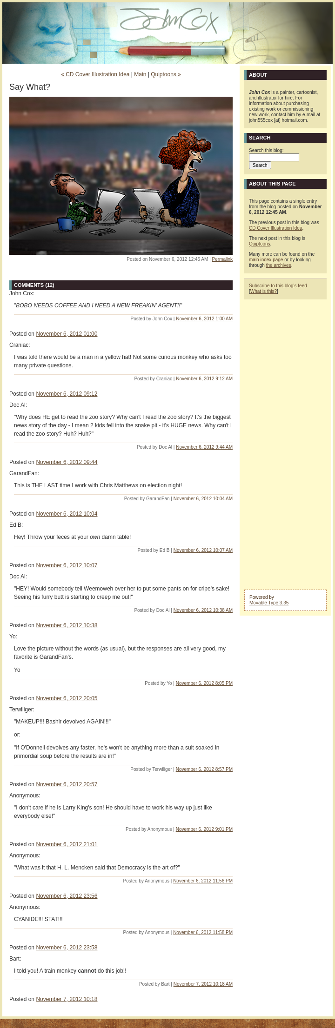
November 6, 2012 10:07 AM (203, 550)
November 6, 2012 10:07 (66, 565)
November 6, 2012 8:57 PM (204, 769)
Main (140, 74)
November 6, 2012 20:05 (66, 698)
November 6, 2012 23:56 (66, 896)
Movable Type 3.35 (268, 602)
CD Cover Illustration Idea (275, 228)
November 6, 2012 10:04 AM (203, 498)
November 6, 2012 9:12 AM (204, 378)
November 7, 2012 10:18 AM (203, 984)
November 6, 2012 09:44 (66, 462)
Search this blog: (266, 150)
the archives (278, 265)
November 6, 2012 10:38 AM (203, 610)
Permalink (222, 259)
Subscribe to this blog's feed (278, 285)
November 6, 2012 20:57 (66, 784)
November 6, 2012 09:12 (66, 394)
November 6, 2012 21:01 (66, 844)
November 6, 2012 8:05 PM (204, 683)
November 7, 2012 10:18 (66, 999)
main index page (266, 259)
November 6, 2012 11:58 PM (203, 932)
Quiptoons (259, 243)
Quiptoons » (166, 74)
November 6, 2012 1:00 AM (204, 318)
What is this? (263, 291)
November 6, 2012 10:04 (66, 514)
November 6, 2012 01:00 (66, 334)
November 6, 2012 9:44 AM (204, 447)
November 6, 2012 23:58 (66, 947)
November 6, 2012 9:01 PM (204, 829)
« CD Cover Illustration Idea (95, 74)
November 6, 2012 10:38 (66, 625)
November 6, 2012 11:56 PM (203, 880)
